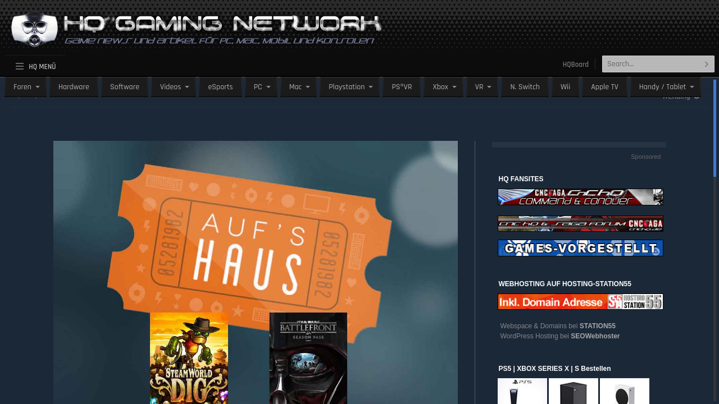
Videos (170, 87)
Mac (295, 87)
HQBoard (576, 64)
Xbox (440, 87)
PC (258, 87)
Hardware (73, 87)
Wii (565, 87)
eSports (220, 87)
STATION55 (598, 326)
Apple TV (604, 87)
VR (479, 87)
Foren (22, 87)
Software (124, 87)
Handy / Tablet (662, 87)
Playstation (347, 87)
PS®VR (402, 87)
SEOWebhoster (595, 336)
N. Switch (525, 87)
